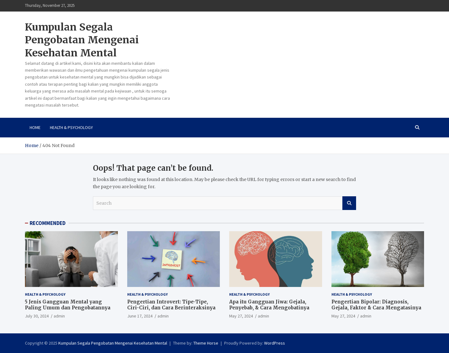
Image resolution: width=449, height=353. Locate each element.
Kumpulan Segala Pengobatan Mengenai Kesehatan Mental (82, 40)
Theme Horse (205, 343)
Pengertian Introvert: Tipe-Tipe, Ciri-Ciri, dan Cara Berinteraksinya (171, 305)
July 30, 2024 (37, 316)
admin (59, 316)
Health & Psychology (71, 127)
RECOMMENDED (47, 223)
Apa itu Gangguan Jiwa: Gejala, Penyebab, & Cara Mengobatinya (269, 305)
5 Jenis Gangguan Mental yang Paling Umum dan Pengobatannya (67, 305)
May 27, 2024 (241, 316)
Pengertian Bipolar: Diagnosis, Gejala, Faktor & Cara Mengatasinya (376, 305)
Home (35, 127)
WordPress (274, 343)
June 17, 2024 (139, 316)
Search (349, 203)
